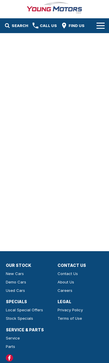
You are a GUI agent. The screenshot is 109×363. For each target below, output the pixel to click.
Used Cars (15, 290)
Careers (65, 290)
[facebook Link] (9, 358)
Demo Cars (16, 282)
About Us (66, 282)
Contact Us (68, 273)
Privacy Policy (70, 310)
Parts (10, 346)
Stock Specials (19, 318)
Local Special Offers (24, 310)
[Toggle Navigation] (101, 25)
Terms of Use (70, 318)
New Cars (15, 273)
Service (13, 338)
